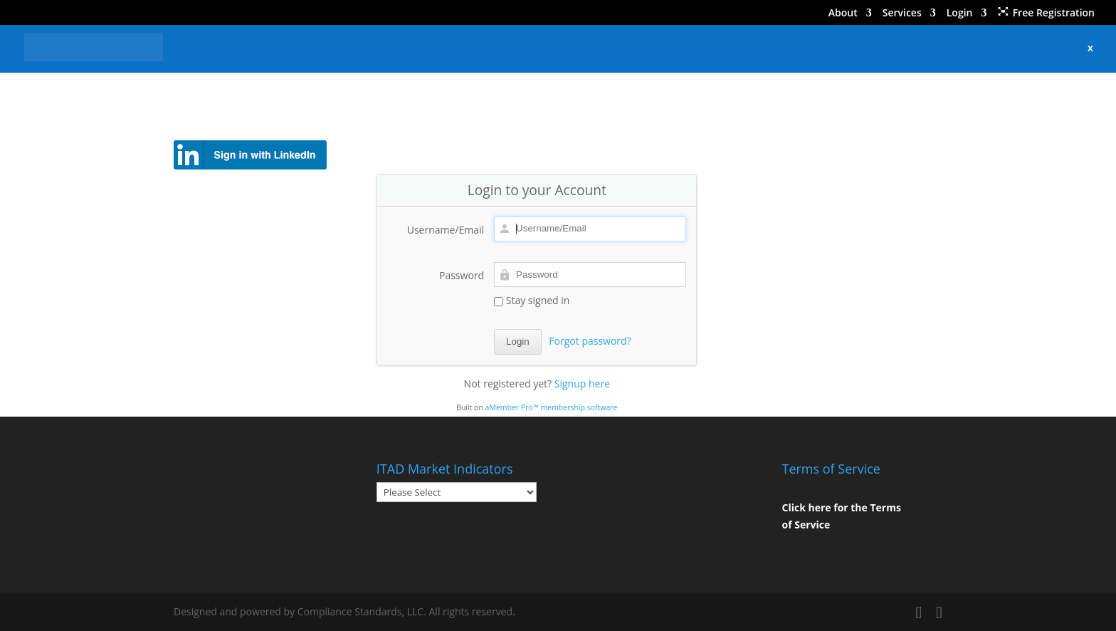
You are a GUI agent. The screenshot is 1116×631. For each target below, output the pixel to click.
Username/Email (445, 229)
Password (461, 275)
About (843, 13)
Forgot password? (590, 341)
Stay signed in (531, 300)
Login (960, 13)
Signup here (582, 383)
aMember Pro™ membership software (551, 407)
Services (902, 13)
